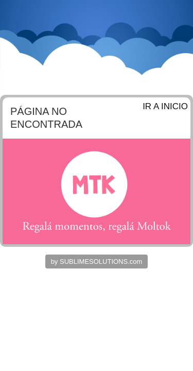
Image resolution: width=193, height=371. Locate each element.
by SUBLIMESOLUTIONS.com (97, 261)
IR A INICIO (165, 106)
